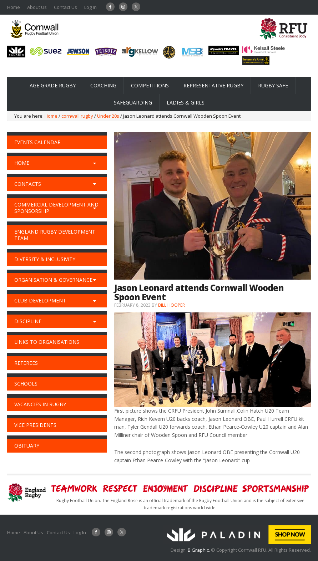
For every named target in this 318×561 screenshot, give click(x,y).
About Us (37, 7)
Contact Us (65, 7)
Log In (90, 7)
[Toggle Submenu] (94, 163)
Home (13, 7)
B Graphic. (199, 550)
